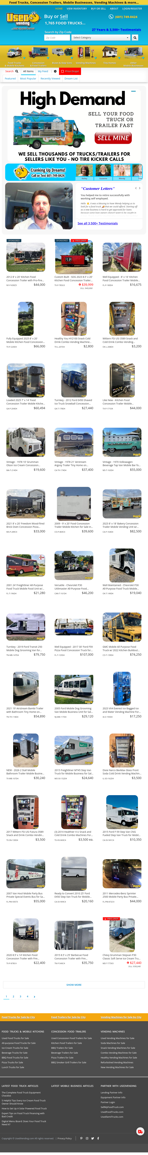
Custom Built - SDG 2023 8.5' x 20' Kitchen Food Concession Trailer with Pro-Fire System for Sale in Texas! (73, 282)
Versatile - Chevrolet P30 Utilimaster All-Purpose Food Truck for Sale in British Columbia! (74, 588)
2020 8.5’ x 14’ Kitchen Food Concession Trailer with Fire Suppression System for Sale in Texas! (23, 960)
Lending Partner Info (111, 1092)
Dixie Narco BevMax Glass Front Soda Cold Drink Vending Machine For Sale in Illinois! (122, 773)
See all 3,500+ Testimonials (98, 223)
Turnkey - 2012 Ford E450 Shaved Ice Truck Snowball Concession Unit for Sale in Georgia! (73, 403)
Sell (64, 16)
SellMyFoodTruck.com (112, 1107)
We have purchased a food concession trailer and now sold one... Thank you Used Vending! (107, 197)
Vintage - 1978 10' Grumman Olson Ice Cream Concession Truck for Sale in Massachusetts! (24, 465)
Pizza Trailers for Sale (62, 1057)
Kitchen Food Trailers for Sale (66, 1043)
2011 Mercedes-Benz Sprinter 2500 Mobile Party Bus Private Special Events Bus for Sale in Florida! (119, 898)
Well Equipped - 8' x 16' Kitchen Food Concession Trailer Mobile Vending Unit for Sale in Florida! (120, 280)
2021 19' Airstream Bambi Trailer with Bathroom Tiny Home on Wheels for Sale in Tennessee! (24, 712)
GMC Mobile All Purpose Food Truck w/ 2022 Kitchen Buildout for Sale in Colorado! (120, 650)
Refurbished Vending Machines (117, 1062)
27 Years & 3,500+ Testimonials (116, 30)
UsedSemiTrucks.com (112, 1116)
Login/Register (132, 8)
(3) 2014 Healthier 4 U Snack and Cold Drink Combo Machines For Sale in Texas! (73, 835)
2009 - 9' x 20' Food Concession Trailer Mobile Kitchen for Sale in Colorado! (73, 527)
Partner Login (108, 1102)
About (114, 8)
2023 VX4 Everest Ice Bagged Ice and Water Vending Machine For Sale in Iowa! (121, 712)
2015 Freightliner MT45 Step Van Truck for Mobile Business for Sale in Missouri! (74, 773)
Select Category (101, 37)
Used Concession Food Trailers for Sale (71, 1038)
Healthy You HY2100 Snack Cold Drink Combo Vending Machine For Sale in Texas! (72, 342)
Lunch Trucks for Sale (13, 1067)
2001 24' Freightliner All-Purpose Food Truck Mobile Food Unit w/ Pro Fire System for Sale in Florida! (25, 588)
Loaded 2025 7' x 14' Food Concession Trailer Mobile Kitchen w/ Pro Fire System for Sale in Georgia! (25, 405)
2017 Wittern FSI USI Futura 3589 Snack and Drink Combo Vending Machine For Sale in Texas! (24, 835)
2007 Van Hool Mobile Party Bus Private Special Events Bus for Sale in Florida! (25, 897)
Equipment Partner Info (113, 1097)
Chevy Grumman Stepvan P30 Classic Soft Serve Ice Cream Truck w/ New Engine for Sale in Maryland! (122, 960)
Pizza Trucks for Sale (12, 1062)
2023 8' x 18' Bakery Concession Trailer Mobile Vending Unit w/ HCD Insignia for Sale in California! (122, 527)
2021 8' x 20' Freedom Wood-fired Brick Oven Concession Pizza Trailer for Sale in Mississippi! (25, 527)
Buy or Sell (98, 8)
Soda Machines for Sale (113, 1043)
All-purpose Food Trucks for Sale (18, 1043)
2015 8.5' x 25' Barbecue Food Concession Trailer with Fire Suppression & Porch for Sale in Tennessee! (72, 960)
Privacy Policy (65, 1138)
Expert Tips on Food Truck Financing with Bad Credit (23, 1115)
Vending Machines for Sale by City (121, 1017)
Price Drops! (70, 71)
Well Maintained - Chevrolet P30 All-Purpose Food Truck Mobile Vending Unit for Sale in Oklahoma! (121, 590)
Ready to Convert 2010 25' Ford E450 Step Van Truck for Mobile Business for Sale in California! (72, 897)
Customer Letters (98, 188)
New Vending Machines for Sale (117, 1067)
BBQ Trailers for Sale (62, 1047)
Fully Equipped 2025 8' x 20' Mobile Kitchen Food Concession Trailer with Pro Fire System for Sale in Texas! (24, 343)
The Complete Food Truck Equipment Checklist (21, 1094)
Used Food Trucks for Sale (15, 1038)
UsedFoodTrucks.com (112, 1111)
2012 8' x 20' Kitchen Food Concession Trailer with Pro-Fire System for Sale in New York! (24, 280)
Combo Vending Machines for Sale (119, 1052)
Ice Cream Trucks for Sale (15, 1047)
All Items (28, 71)
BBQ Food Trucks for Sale (15, 1057)
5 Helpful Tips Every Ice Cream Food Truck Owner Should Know (24, 1102)
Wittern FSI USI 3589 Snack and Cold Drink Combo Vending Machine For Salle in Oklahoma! (120, 342)
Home (59, 8)
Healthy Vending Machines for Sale (119, 1057)
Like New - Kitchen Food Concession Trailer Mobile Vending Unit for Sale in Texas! (120, 403)
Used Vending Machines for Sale (117, 1038)
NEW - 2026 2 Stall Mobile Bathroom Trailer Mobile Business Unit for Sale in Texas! (25, 773)
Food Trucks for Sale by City (18, 1017)
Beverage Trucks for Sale (15, 1052)
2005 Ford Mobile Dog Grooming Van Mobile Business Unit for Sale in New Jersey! (73, 712)
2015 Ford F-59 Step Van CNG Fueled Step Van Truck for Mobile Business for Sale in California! (121, 835)
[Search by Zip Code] (135, 37)
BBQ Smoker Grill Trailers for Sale (68, 1062)
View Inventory (77, 8)
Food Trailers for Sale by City (68, 1017)
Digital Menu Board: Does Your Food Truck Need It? (24, 1123)
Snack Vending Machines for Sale (118, 1047)
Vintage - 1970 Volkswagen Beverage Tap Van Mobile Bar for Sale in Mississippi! (121, 465)
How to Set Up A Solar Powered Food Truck (24, 1108)
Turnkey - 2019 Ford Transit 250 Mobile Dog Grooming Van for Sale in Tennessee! (24, 650)
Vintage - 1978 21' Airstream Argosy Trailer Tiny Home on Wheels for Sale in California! (71, 465)
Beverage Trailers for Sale (64, 1052)
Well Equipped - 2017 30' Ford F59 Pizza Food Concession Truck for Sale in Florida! (74, 650)
